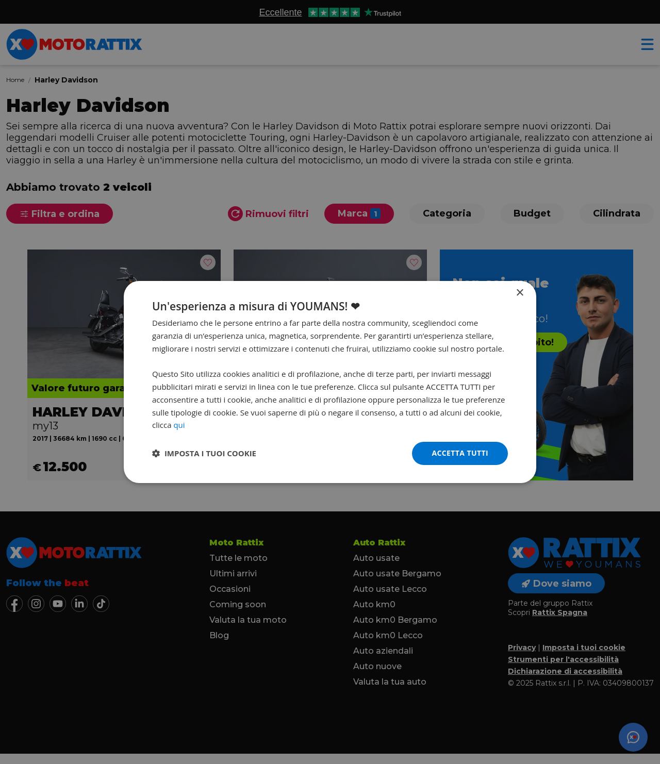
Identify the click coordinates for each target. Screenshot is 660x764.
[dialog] (330, 382)
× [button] (519, 293)
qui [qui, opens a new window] (179, 425)
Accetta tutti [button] (460, 453)
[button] (204, 453)
